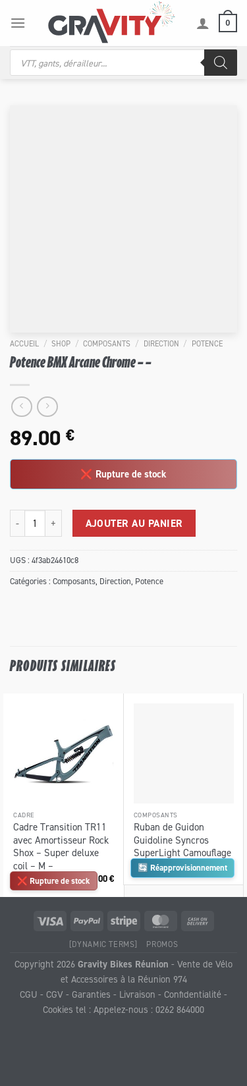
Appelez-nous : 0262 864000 (149, 1009)
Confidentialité (192, 994)
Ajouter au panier (134, 523)
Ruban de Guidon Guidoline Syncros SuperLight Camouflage (182, 840)
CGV (54, 994)
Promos (162, 944)
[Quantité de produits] (34, 523)
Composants (106, 343)
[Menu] (18, 23)
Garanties (91, 994)
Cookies (58, 1009)
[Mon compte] (202, 23)
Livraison (137, 994)
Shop (60, 343)
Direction (161, 343)
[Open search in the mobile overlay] (123, 62)
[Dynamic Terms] (103, 944)
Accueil (24, 343)
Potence (207, 343)
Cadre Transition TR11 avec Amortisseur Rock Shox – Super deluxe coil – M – (61, 846)
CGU (29, 994)
